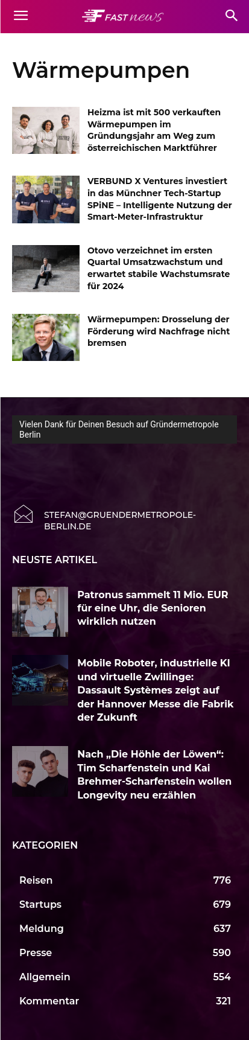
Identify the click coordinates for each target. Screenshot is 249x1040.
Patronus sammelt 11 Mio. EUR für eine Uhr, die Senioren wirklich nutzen (152, 608)
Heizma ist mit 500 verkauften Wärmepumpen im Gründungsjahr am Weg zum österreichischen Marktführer (154, 130)
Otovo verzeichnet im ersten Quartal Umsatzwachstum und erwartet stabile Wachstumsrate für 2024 (158, 268)
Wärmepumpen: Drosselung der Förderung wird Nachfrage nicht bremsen (158, 331)
